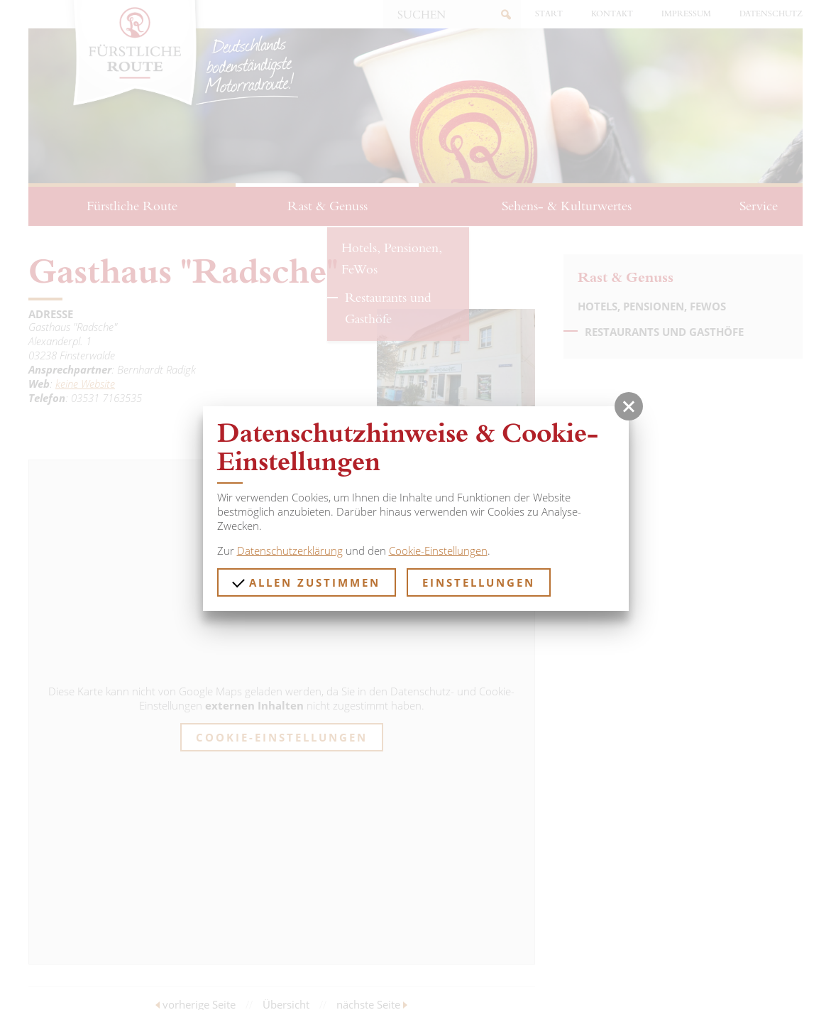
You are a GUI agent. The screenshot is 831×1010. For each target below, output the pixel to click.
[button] (629, 406)
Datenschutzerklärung (290, 550)
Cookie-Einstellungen (438, 550)
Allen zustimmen (306, 582)
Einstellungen (478, 582)
